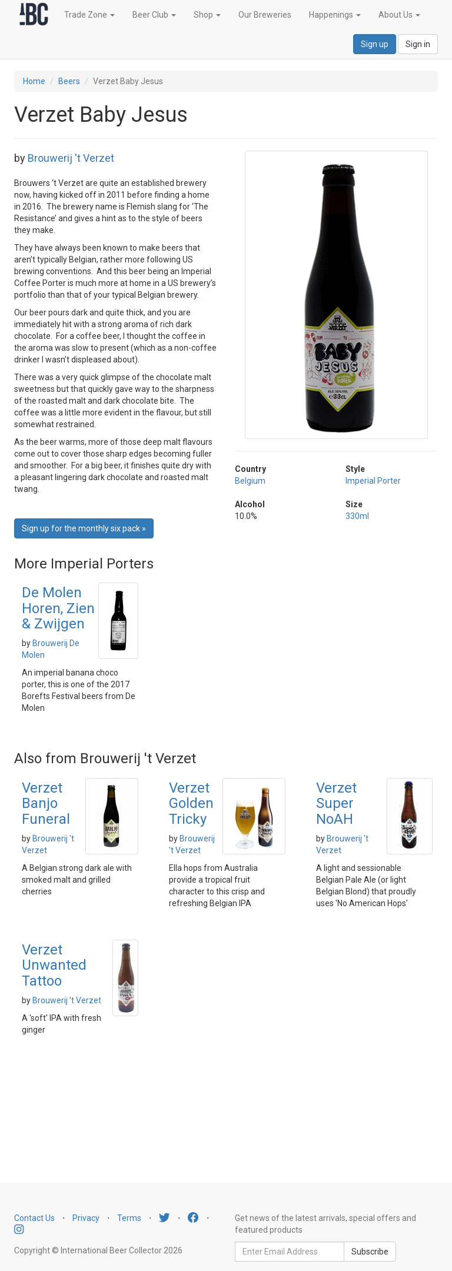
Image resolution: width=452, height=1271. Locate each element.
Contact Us (34, 1218)
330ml (357, 516)
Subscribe (369, 1251)
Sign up (374, 44)
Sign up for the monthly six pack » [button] (84, 528)
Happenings (335, 14)
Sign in (418, 44)
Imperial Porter (373, 480)
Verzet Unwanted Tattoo (54, 965)
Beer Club (154, 14)
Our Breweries (264, 14)
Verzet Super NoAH (336, 803)
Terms (129, 1218)
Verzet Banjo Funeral (46, 803)
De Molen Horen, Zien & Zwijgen (58, 608)
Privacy (85, 1218)
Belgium (250, 480)
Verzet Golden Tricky (191, 803)
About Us (399, 14)
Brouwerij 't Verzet (71, 158)
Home (34, 81)
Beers (69, 81)
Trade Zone (89, 14)
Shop (207, 14)
